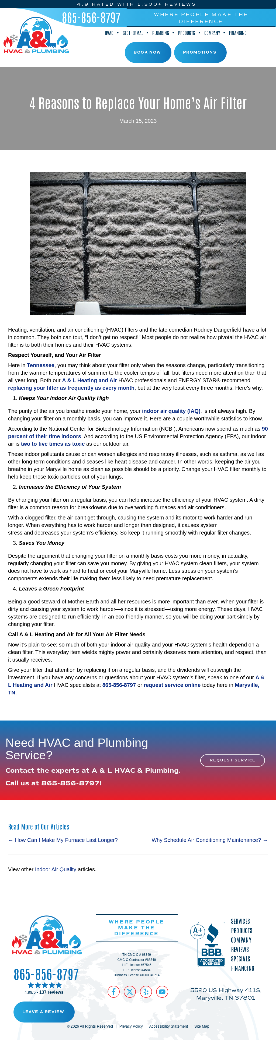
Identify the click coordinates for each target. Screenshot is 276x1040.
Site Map (201, 1026)
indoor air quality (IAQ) (171, 411)
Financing (238, 32)
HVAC (112, 32)
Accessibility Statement (168, 1026)
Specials (240, 958)
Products (190, 32)
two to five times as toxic (53, 444)
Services (240, 921)
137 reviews (51, 992)
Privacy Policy (131, 1026)
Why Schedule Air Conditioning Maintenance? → (210, 840)
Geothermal (136, 32)
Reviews (240, 949)
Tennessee (40, 365)
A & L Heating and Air (89, 380)
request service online (172, 685)
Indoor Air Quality (55, 869)
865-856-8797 (91, 16)
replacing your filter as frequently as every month (71, 388)
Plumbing (163, 32)
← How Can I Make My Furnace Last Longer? (63, 840)
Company (215, 32)
